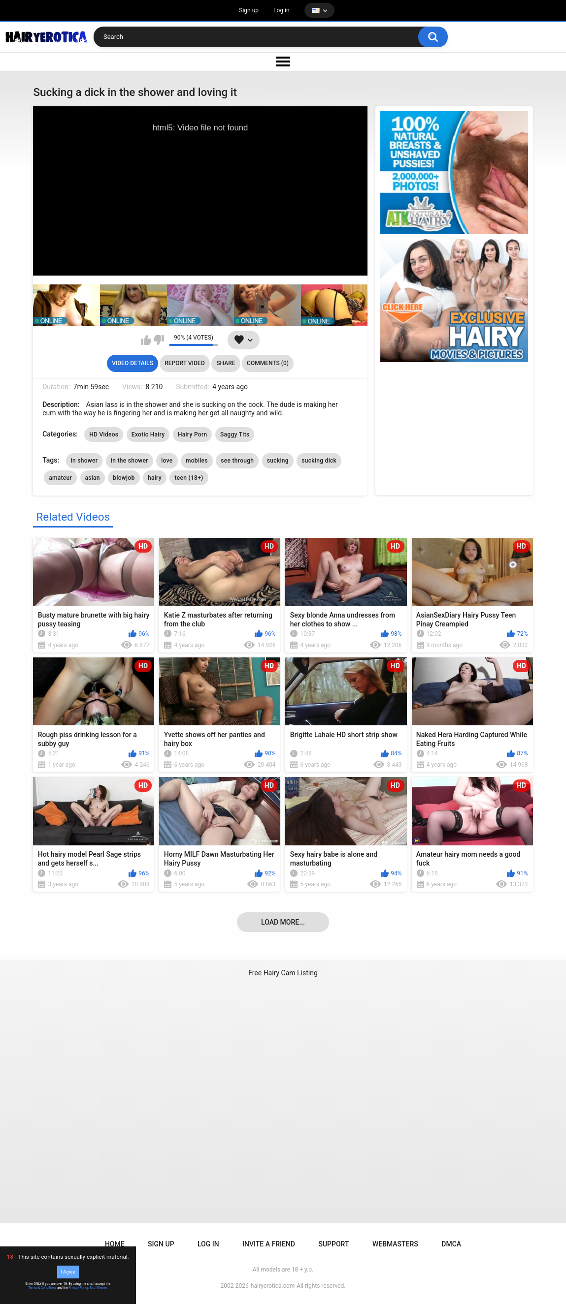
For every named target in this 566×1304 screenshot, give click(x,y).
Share (225, 363)
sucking (278, 460)
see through (237, 460)
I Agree (68, 1271)
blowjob (123, 477)
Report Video (184, 363)
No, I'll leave (98, 1288)
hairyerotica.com (273, 1285)
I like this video (146, 340)
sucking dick (318, 460)
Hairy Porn (192, 434)
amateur (60, 477)
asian (92, 477)
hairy (155, 477)
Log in (281, 10)
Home (115, 1244)
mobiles (197, 460)
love (166, 460)
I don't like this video (159, 340)
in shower (84, 460)
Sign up (249, 10)
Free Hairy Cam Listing (283, 973)
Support (333, 1244)
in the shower (129, 460)
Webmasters (395, 1244)
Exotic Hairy (148, 434)
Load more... (283, 922)
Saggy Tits (234, 434)
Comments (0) (268, 363)
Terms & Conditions (42, 1288)
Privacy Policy (78, 1288)
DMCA (451, 1244)
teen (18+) (188, 477)
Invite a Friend (268, 1244)
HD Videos (103, 434)
